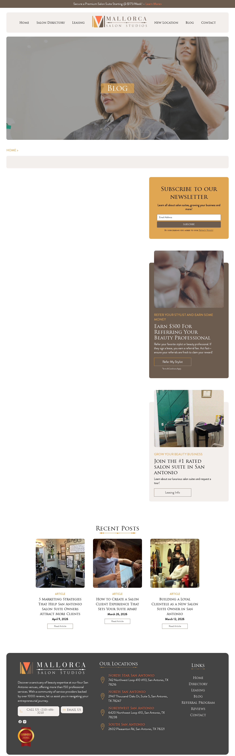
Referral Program (198, 702)
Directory (198, 684)
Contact (208, 23)
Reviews (198, 709)
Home (24, 23)
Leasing (78, 23)
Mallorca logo (119, 22)
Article (60, 594)
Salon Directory (50, 23)
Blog (190, 23)
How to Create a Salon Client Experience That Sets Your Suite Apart (117, 604)
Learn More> (154, 3)
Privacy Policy (206, 230)
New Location (166, 23)
